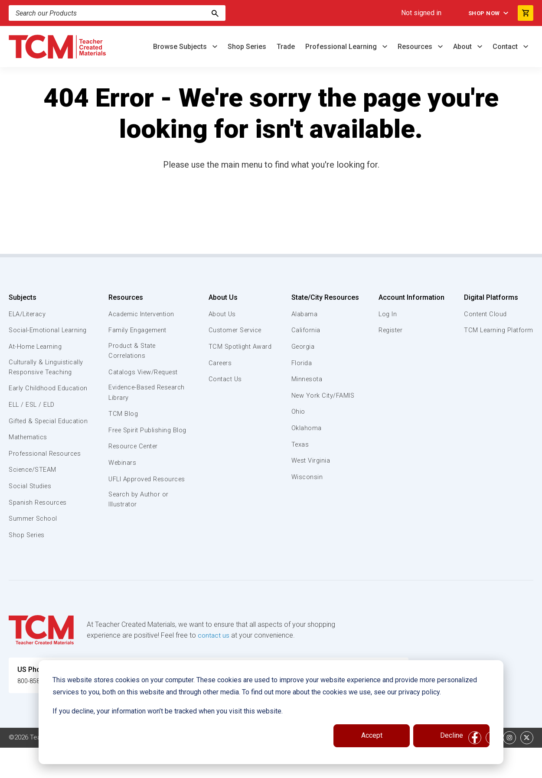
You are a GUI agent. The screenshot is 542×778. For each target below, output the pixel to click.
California (305, 330)
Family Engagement (138, 330)
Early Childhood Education (33, 404)
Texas (300, 444)
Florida (301, 363)
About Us (220, 297)
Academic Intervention (143, 314)
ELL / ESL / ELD (33, 425)
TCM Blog (122, 415)
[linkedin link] (492, 768)
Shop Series (247, 46)
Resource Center (134, 458)
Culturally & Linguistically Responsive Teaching (47, 378)
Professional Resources (46, 484)
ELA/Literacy (28, 314)
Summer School (34, 549)
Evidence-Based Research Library (134, 394)
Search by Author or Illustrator (139, 521)
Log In (386, 314)
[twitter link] (526, 768)
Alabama (304, 314)
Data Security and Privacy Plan (419, 768)
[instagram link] (509, 768)
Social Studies (31, 517)
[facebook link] (474, 768)
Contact (506, 46)
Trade (286, 46)
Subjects (22, 297)
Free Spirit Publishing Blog (141, 436)
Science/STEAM (34, 500)
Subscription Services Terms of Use (261, 768)
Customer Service (234, 330)
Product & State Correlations (133, 351)
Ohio (298, 411)
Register (390, 330)
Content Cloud (484, 314)
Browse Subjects (181, 46)
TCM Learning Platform (497, 330)
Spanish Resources (39, 533)
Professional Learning (342, 46)
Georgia (303, 346)
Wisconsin (307, 477)
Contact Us (224, 379)
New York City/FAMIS (323, 395)
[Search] (215, 13)
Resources (416, 46)
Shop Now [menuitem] (481, 13)
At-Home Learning (37, 356)
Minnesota (307, 379)
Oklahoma (306, 428)
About (463, 46)
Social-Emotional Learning (35, 335)
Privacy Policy (345, 768)
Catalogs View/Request (144, 373)
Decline (451, 735)
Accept (371, 735)
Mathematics (29, 468)
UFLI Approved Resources (130, 495)
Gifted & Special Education (34, 446)
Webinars (122, 474)
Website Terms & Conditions (156, 768)
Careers (219, 363)
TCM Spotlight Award (239, 346)
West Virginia (311, 460)
